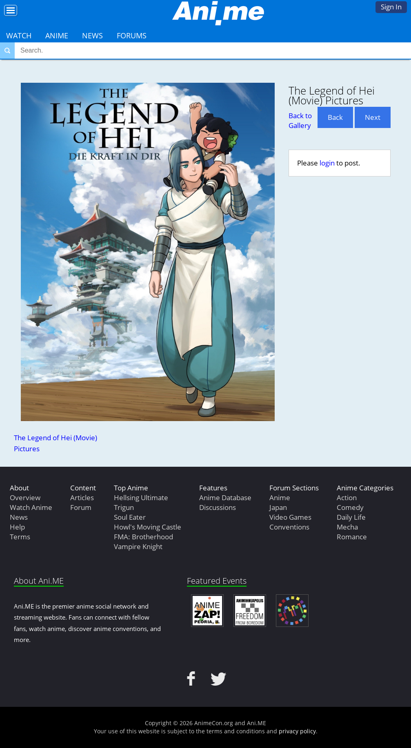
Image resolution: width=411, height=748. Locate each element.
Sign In (391, 6)
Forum (80, 507)
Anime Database (225, 497)
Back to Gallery (300, 120)
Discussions (217, 507)
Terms (20, 536)
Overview (25, 497)
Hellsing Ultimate (141, 497)
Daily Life (351, 517)
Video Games (290, 517)
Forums (132, 35)
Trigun (124, 507)
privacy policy (297, 731)
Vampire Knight (138, 546)
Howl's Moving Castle (147, 527)
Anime (56, 35)
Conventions (289, 527)
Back (335, 117)
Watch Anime (31, 507)
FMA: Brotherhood (143, 536)
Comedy (350, 507)
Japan (278, 507)
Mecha (347, 527)
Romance (352, 536)
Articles (82, 497)
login (327, 163)
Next (372, 117)
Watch (18, 35)
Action (347, 497)
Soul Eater (130, 517)
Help (17, 527)
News (92, 35)
